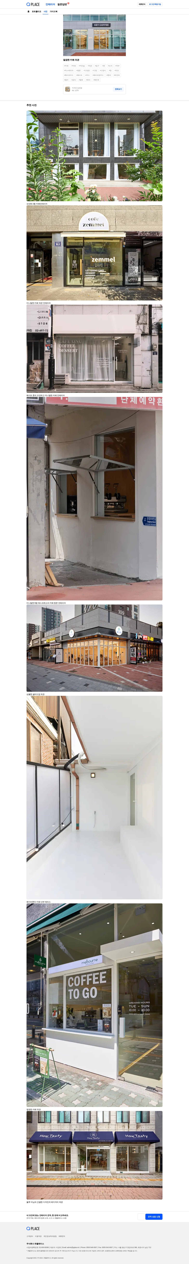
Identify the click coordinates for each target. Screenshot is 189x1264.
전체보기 (118, 89)
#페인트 (96, 80)
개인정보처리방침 (50, 1236)
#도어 (110, 66)
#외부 (117, 66)
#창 (110, 70)
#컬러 (66, 80)
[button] (160, 113)
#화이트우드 (68, 75)
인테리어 (50, 4)
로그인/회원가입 (155, 4)
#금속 (74, 80)
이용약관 (38, 1236)
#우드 (87, 75)
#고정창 (87, 70)
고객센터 (30, 1236)
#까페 (74, 66)
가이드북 (53, 11)
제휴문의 (142, 4)
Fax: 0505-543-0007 (105, 1247)
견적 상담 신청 (154, 1217)
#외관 (90, 66)
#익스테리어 (68, 70)
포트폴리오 (36, 11)
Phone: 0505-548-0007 (89, 1247)
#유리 (88, 80)
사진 (45, 11)
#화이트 (79, 75)
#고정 (95, 70)
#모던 (117, 70)
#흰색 (109, 75)
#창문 (78, 70)
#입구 (97, 66)
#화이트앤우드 (98, 75)
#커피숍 (82, 66)
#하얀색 (117, 75)
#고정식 (103, 70)
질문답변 (62, 4)
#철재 (81, 80)
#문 (103, 66)
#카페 (66, 66)
